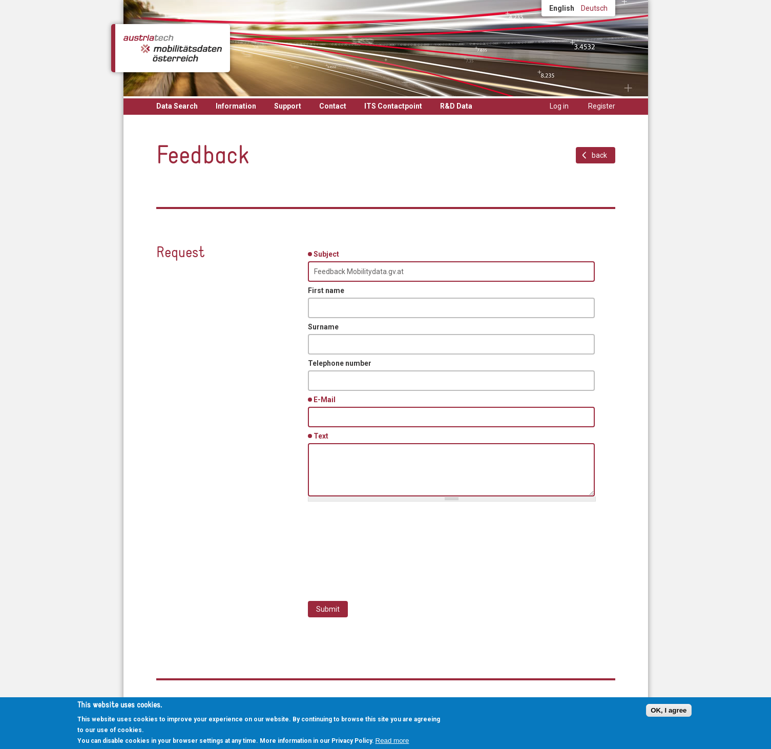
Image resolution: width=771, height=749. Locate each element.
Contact (332, 106)
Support (287, 106)
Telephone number (339, 363)
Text (323, 435)
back (599, 155)
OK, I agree (668, 710)
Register (601, 106)
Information (236, 106)
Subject (328, 253)
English (561, 8)
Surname (323, 327)
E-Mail (326, 399)
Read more (392, 740)
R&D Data (456, 106)
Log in (559, 106)
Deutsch (594, 8)
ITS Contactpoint (393, 106)
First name (326, 290)
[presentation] (386, 546)
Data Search (177, 106)
